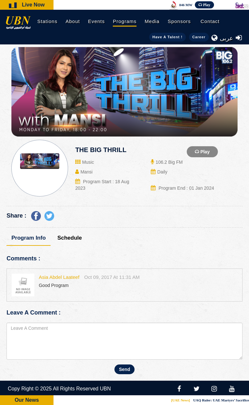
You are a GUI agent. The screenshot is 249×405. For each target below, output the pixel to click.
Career (199, 37)
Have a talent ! (167, 37)
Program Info (28, 238)
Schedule (69, 238)
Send (124, 369)
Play (207, 5)
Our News (27, 400)
